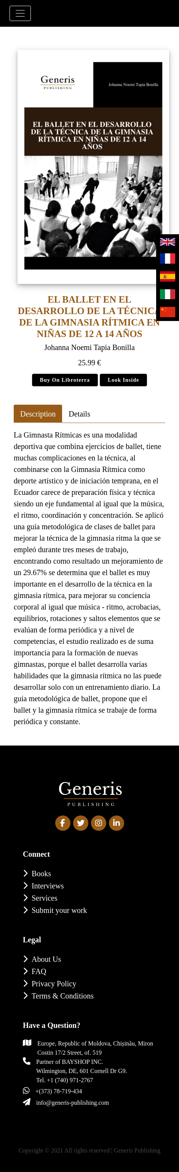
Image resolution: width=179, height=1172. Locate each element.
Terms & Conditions (63, 996)
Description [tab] (38, 414)
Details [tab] (79, 414)
